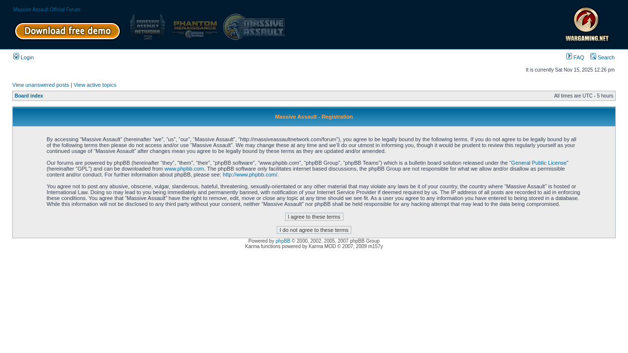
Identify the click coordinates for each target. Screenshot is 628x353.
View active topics (95, 85)
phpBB (283, 241)
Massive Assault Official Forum (46, 9)
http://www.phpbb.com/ (250, 174)
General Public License (539, 163)
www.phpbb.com (184, 169)
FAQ (575, 57)
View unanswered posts (40, 85)
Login (23, 57)
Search (602, 57)
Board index (29, 96)
